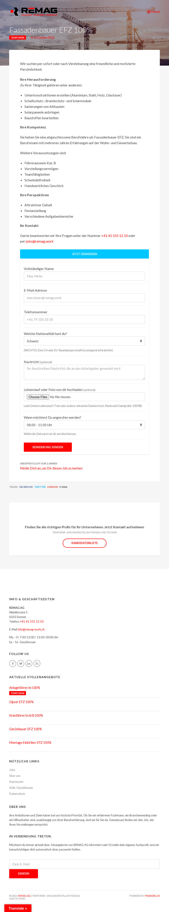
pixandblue (152, 895)
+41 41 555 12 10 (114, 235)
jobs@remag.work (39, 241)
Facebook (26, 486)
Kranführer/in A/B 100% (26, 715)
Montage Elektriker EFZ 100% (30, 742)
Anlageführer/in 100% (24, 688)
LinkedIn (52, 486)
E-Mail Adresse (35, 290)
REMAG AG (24, 895)
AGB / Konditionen (21, 787)
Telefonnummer (35, 312)
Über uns (15, 775)
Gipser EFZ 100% (21, 702)
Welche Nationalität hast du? (45, 333)
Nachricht (38, 362)
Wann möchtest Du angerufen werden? (52, 417)
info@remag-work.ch (31, 629)
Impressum (16, 781)
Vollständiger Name (39, 268)
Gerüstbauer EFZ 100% (25, 729)
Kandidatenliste (84, 543)
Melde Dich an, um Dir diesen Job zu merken (51, 468)
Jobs (12, 770)
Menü (153, 11)
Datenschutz (17, 793)
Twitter (40, 486)
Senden (23, 873)
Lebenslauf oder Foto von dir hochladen (59, 389)
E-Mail (64, 486)
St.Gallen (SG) (44, 37)
